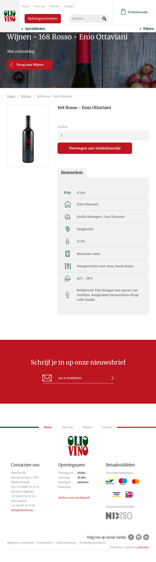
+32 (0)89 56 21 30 (27, 487)
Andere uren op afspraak (74, 497)
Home (26, 6)
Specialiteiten (35, 29)
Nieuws (55, 6)
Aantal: (62, 127)
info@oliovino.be (22, 510)
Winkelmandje (134, 12)
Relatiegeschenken (42, 18)
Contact (69, 6)
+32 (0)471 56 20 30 (23, 496)
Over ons (40, 6)
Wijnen (148, 29)
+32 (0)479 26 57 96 (23, 505)
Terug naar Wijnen (26, 65)
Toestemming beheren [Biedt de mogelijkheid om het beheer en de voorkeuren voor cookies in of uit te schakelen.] (92, 542)
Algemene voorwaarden (20, 542)
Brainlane (143, 547)
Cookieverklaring (65, 542)
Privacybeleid (45, 542)
